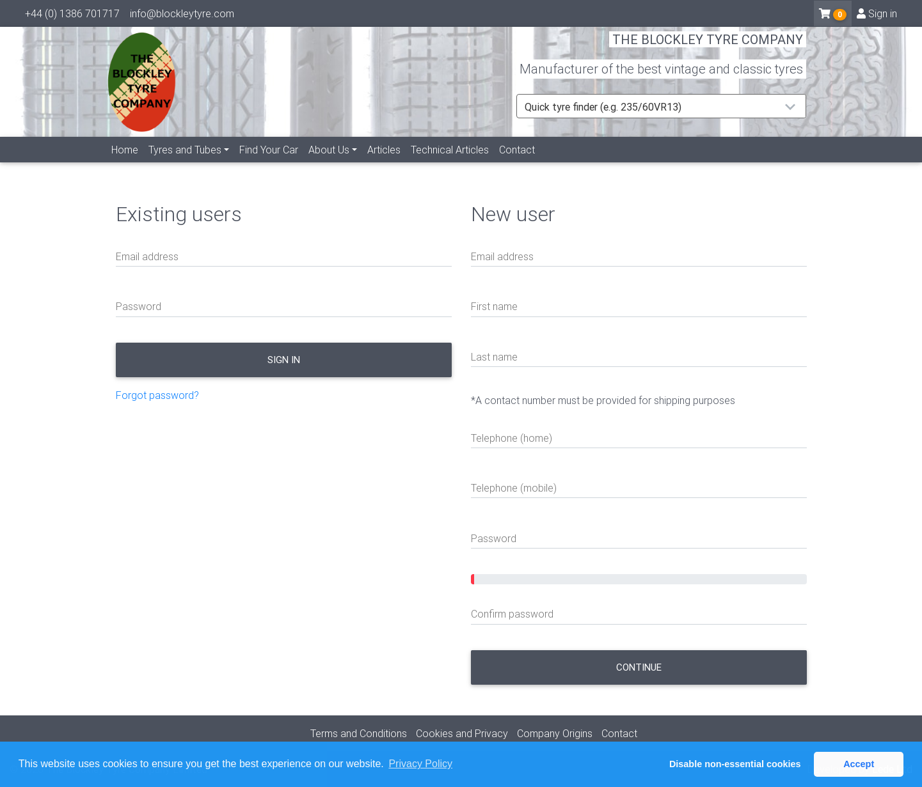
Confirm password (512, 613)
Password (138, 306)
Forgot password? (157, 395)
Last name (494, 356)
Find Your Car (268, 164)
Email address (147, 256)
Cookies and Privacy (462, 733)
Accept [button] (858, 764)
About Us (328, 164)
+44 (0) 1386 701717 (72, 16)
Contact (517, 164)
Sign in (877, 16)
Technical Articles (450, 164)
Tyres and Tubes (184, 164)
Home (124, 164)
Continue (639, 667)
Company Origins (554, 733)
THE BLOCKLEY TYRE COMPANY (707, 48)
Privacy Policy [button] (420, 763)
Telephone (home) (511, 438)
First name (494, 306)
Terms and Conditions (358, 733)
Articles (384, 164)
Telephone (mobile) (514, 487)
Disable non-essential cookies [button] (735, 764)
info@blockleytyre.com (182, 16)
